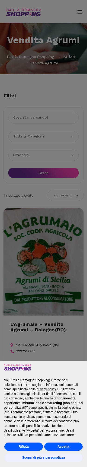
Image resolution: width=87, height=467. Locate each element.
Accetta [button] (63, 446)
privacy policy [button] (46, 389)
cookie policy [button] (71, 407)
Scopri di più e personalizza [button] (43, 457)
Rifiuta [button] (24, 446)
